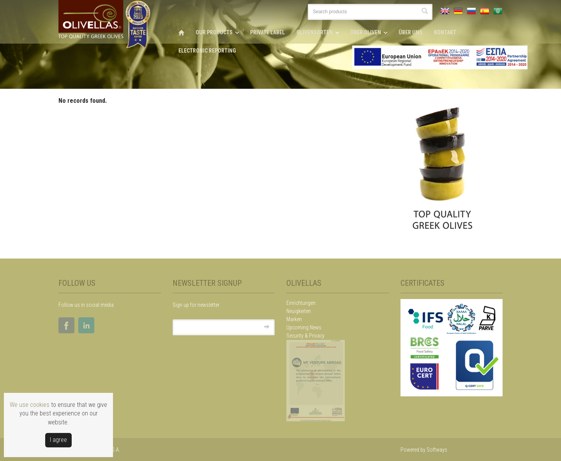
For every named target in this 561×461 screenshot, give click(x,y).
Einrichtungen (301, 303)
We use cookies (29, 404)
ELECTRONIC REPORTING (207, 51)
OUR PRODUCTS (214, 32)
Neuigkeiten (298, 311)
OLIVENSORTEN (314, 32)
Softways (437, 450)
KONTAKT (445, 32)
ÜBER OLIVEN (365, 32)
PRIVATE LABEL (267, 32)
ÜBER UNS (410, 32)
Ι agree (58, 439)
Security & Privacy (305, 336)
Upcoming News (303, 327)
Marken (294, 319)
